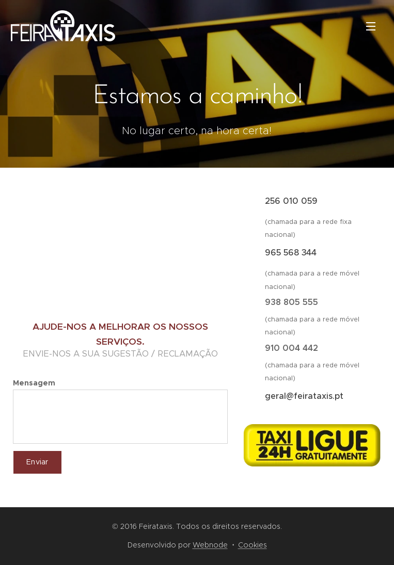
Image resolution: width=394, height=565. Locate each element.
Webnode (210, 545)
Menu (370, 26)
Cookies (252, 545)
